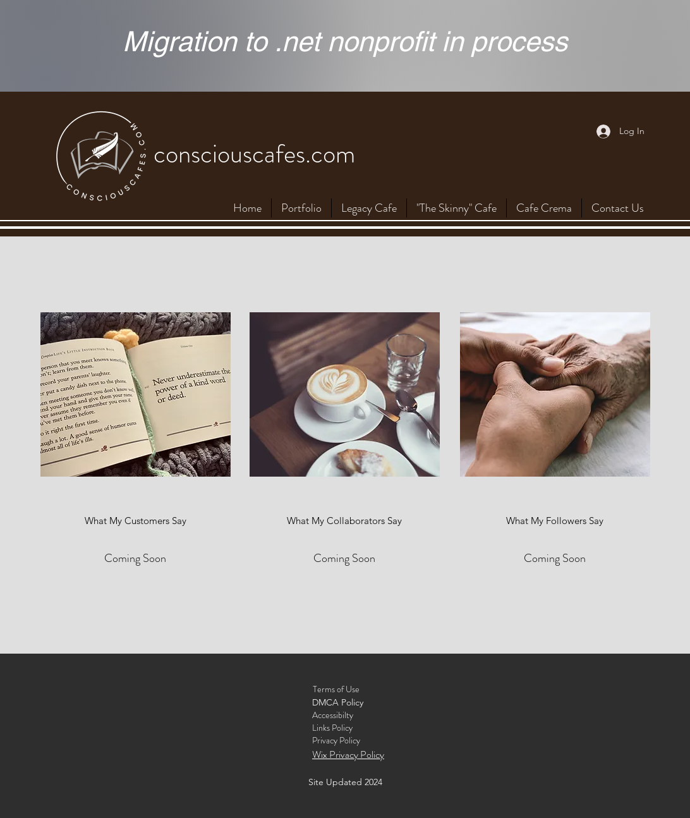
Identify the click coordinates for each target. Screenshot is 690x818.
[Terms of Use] (336, 689)
